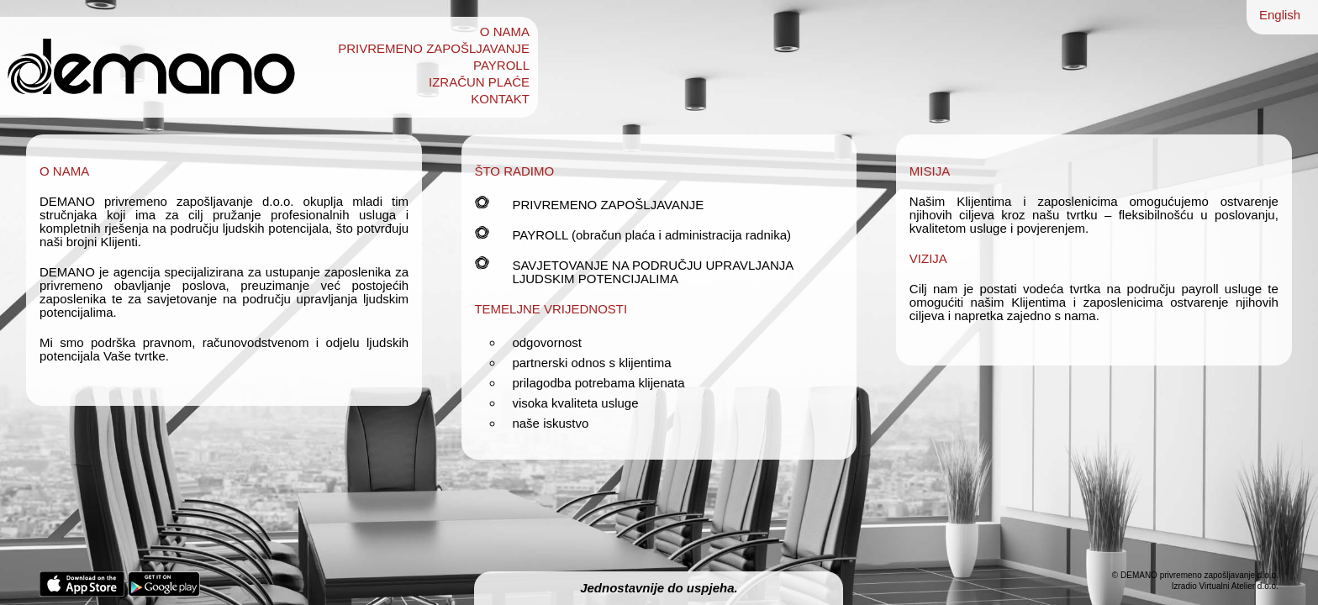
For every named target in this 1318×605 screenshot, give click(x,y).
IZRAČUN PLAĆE (479, 82)
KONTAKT (500, 99)
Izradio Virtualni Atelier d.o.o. (1225, 586)
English (1279, 15)
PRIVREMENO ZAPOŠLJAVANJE (434, 48)
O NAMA (505, 32)
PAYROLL (501, 65)
